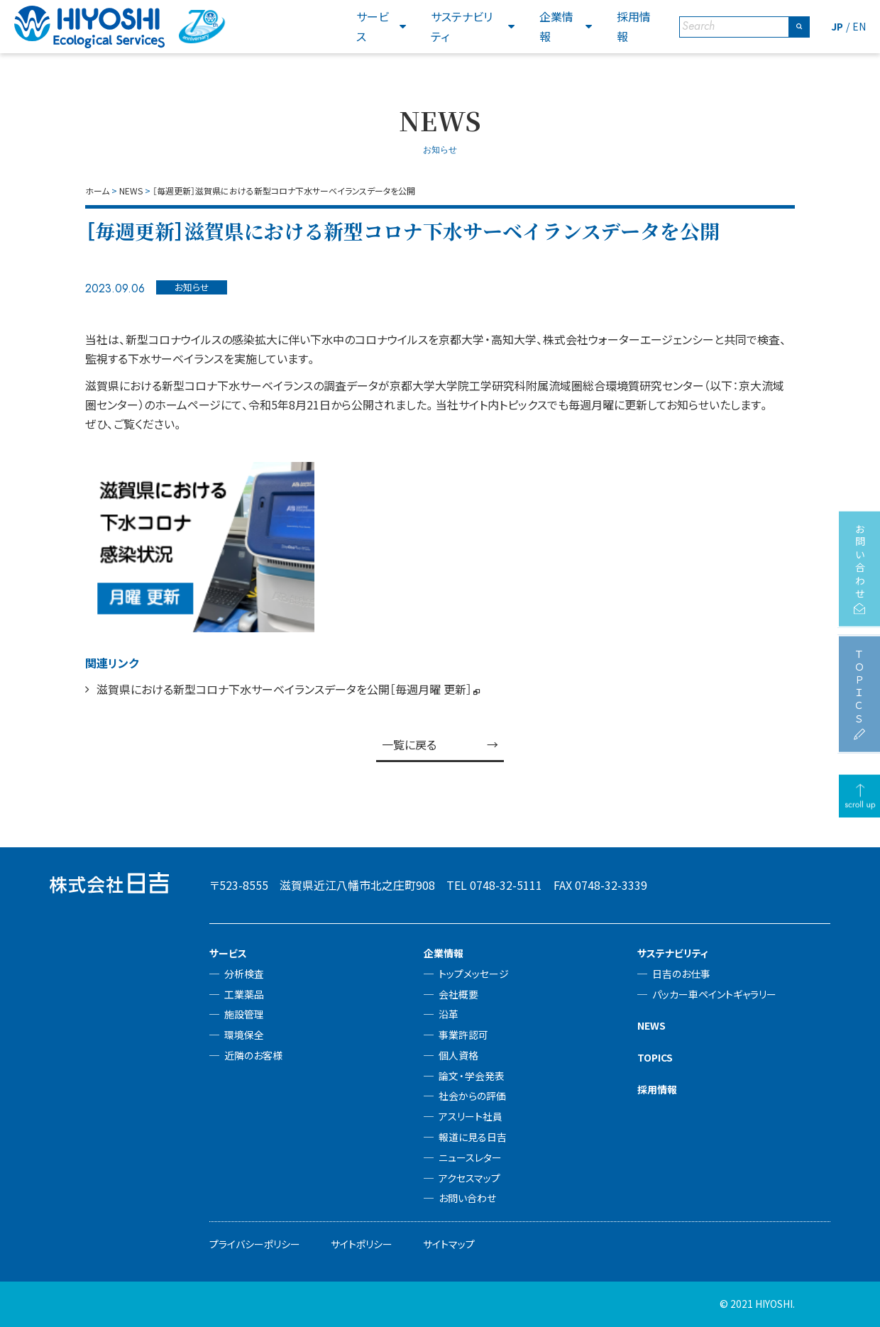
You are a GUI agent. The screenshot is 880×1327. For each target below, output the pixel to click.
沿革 (448, 1014)
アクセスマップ (469, 1178)
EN (859, 26)
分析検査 (244, 974)
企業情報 (556, 26)
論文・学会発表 (472, 1076)
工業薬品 (244, 994)
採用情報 (634, 26)
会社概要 (458, 994)
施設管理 (244, 1014)
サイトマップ (449, 1244)
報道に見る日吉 (473, 1137)
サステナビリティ (462, 26)
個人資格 (458, 1055)
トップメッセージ (474, 974)
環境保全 (244, 1035)
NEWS (651, 1025)
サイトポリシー (361, 1244)
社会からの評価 (472, 1096)
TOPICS (655, 1057)
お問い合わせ (467, 1198)
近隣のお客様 (253, 1055)
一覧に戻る (409, 744)
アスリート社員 (470, 1116)
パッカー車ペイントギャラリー (714, 994)
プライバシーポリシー (254, 1244)
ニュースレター (470, 1157)
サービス (372, 26)
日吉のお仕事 (681, 974)
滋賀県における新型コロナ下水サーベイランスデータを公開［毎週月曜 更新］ (284, 689)
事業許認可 (463, 1035)
